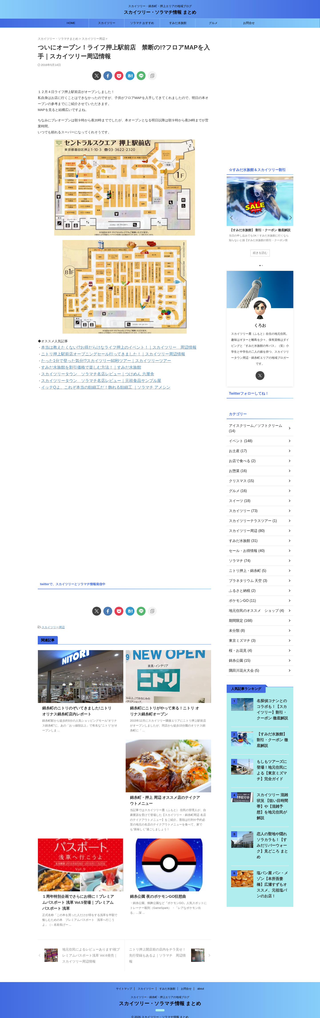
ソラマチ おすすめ (142, 23)
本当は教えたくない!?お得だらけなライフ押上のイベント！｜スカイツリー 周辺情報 (106, 347)
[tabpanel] (260, 219)
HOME (71, 23)
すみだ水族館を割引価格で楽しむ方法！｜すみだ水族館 (82, 365)
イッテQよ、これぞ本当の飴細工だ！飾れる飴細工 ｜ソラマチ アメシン (95, 383)
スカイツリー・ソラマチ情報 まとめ (160, 12)
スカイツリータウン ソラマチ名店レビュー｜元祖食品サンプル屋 (91, 377)
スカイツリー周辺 (53, 622)
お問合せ (249, 23)
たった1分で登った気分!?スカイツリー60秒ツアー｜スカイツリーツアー (95, 359)
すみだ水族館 (177, 23)
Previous (231, 217)
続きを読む (260, 252)
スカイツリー (106, 23)
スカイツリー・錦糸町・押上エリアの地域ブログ (160, 991)
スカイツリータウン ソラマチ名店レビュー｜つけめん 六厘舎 (88, 371)
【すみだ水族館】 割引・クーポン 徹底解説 (260, 230)
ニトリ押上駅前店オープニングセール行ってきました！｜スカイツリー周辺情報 (101, 353)
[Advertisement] (75, 426)
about (200, 983)
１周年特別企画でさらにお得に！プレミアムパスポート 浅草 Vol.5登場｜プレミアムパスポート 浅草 (77, 897)
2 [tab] (262, 265)
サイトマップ (124, 983)
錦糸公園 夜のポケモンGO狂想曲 (156, 891)
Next (289, 217)
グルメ (213, 23)
